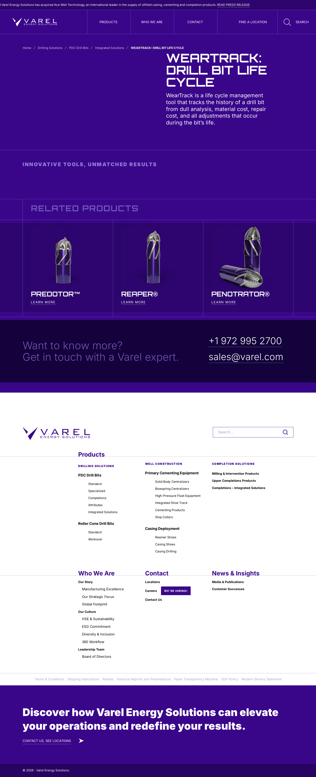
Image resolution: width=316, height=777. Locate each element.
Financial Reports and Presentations (144, 679)
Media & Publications (230, 576)
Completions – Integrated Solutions (234, 473)
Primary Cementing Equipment (172, 453)
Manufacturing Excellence (104, 584)
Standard (96, 464)
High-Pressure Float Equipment (172, 481)
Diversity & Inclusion (99, 632)
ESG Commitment (97, 624)
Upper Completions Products (237, 462)
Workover (96, 525)
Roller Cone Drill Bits (96, 508)
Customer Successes (231, 584)
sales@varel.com (247, 357)
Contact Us (155, 595)
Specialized (98, 472)
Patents (107, 679)
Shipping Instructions (83, 679)
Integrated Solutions (113, 48)
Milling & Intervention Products (239, 454)
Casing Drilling (167, 545)
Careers (152, 586)
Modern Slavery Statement (261, 679)
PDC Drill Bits (82, 48)
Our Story (86, 576)
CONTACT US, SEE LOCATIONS (47, 741)
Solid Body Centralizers (175, 462)
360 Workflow (94, 640)
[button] (295, 22)
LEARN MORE (43, 302)
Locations (153, 576)
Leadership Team (93, 648)
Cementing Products (173, 500)
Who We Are (152, 22)
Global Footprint (95, 600)
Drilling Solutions (53, 48)
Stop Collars (165, 508)
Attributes (96, 488)
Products (108, 22)
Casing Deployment (162, 520)
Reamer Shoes (168, 529)
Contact (195, 22)
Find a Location (253, 22)
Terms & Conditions (49, 679)
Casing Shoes (167, 537)
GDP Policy (229, 679)
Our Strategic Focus (99, 593)
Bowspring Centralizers (175, 470)
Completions (99, 480)
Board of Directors (98, 656)
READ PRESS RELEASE (254, 5)
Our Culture (88, 608)
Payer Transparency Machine (196, 679)
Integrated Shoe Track (174, 492)
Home (30, 48)
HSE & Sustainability (99, 616)
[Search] (253, 412)
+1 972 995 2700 (247, 341)
